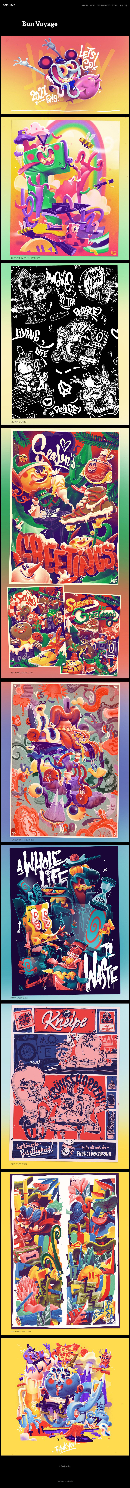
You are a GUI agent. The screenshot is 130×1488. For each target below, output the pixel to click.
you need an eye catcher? (107, 5)
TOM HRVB (8, 5)
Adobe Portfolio (68, 1481)
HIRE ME (85, 5)
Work (92, 5)
